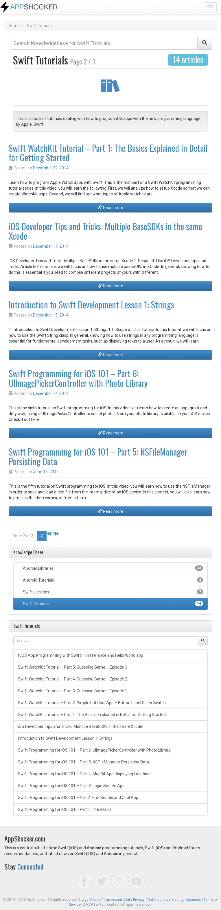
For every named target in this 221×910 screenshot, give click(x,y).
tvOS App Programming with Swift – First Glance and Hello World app (80, 655)
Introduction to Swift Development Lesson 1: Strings (91, 304)
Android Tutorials (112, 579)
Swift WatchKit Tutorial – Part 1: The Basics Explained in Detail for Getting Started (108, 152)
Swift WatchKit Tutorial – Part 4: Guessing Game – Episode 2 (72, 679)
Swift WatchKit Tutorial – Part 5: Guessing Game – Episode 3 (72, 667)
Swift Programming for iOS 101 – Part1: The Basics (65, 809)
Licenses (193, 900)
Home (14, 25)
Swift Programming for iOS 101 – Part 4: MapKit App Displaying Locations (85, 774)
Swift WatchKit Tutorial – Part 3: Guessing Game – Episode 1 (72, 691)
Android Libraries (112, 568)
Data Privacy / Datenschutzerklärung (154, 900)
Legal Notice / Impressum (101, 900)
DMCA (88, 904)
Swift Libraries (112, 591)
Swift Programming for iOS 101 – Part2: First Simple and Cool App (78, 797)
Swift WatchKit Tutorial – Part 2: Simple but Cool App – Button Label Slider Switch (92, 702)
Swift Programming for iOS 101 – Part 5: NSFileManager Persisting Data (98, 456)
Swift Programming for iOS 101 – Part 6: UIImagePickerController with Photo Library (78, 378)
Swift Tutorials (112, 603)
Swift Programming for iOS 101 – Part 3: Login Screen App (71, 785)
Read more (110, 207)
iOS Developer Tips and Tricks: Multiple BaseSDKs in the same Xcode (105, 231)
